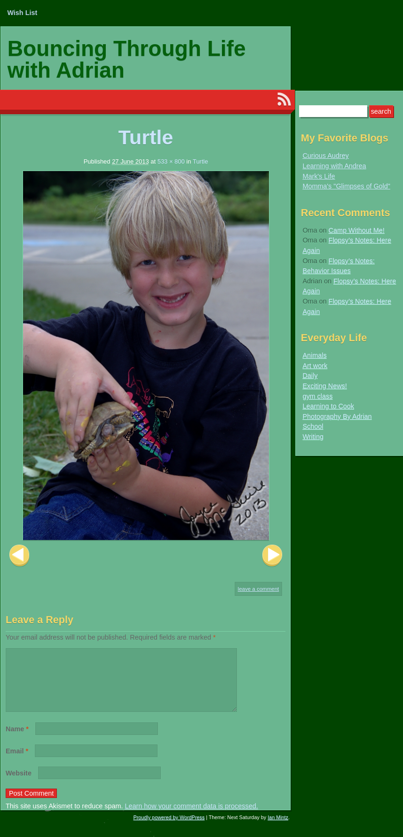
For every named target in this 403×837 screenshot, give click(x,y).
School (312, 426)
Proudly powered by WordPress (169, 828)
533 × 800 (171, 161)
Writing (313, 436)
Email (17, 762)
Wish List (22, 12)
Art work (314, 365)
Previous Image (19, 555)
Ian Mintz (278, 828)
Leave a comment (258, 589)
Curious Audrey (325, 155)
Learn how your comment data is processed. (191, 817)
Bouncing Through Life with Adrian (127, 59)
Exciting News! (324, 386)
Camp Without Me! (357, 230)
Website (19, 784)
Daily (309, 375)
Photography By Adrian (336, 416)
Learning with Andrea (334, 166)
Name (17, 740)
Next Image (272, 555)
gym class (317, 396)
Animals (314, 355)
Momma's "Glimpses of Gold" (346, 186)
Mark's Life (318, 176)
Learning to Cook (328, 406)
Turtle (200, 161)
